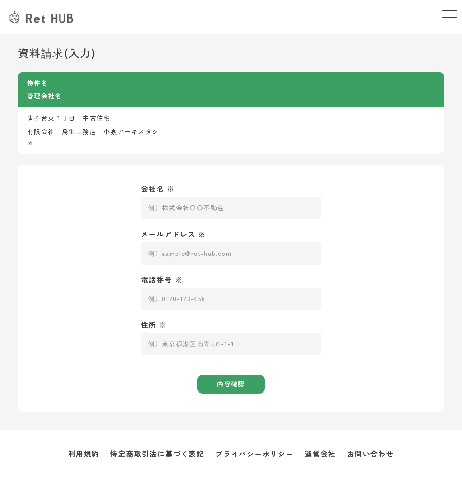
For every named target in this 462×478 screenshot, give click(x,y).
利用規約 (84, 453)
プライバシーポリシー (254, 453)
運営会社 (320, 453)
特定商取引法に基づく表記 (157, 453)
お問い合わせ (370, 453)
